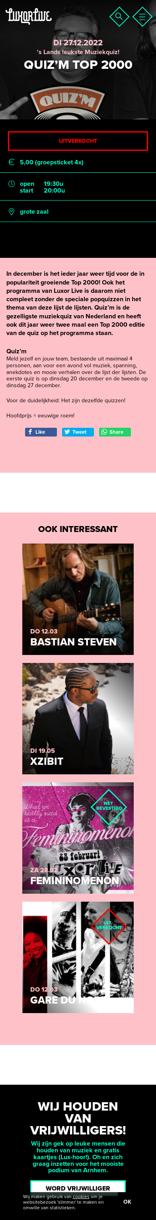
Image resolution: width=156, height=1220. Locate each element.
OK (127, 1202)
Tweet (75, 432)
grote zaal (34, 212)
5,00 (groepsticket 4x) (52, 162)
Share (112, 432)
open (27, 184)
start (26, 190)
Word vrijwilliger (78, 1189)
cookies (81, 1196)
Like (36, 432)
